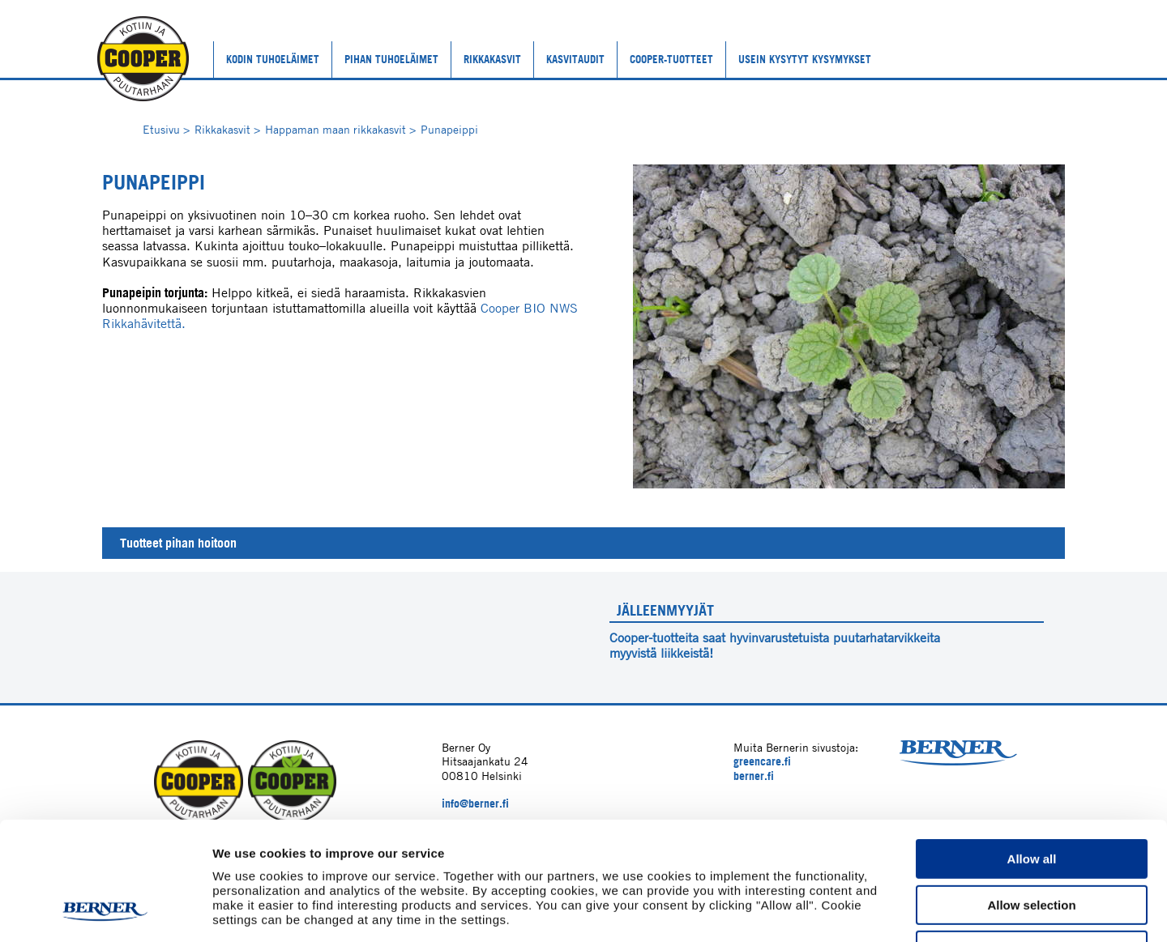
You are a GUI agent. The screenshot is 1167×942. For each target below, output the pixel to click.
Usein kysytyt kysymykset (804, 59)
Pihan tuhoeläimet (391, 59)
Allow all (1032, 748)
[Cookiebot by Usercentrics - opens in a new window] (105, 910)
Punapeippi (449, 129)
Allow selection (1031, 794)
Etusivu (166, 129)
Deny (1032, 839)
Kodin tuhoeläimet (272, 59)
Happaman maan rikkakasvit (340, 129)
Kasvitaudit (575, 59)
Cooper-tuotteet (671, 59)
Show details (850, 910)
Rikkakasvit (492, 59)
